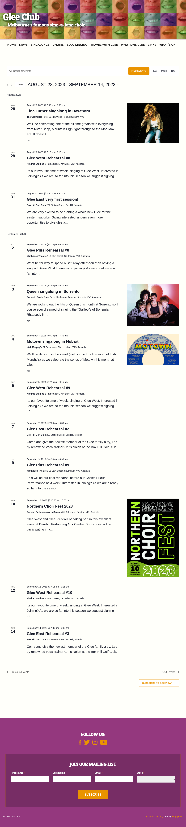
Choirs (58, 45)
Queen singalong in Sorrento (53, 291)
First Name (18, 773)
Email (98, 773)
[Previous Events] (7, 84)
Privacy (159, 816)
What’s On (167, 45)
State (140, 773)
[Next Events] (12, 84)
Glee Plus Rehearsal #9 (48, 465)
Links (152, 45)
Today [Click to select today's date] (20, 84)
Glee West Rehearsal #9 (48, 388)
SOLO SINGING (77, 45)
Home (11, 45)
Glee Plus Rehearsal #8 (48, 250)
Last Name (59, 772)
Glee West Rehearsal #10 (49, 592)
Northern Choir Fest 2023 (50, 506)
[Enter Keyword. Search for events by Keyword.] (67, 71)
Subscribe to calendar (157, 683)
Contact (150, 816)
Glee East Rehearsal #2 (48, 429)
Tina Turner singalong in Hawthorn (58, 111)
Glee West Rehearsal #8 (48, 158)
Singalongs (40, 45)
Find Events (138, 71)
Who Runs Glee (133, 45)
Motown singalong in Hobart (53, 341)
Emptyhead (177, 816)
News (23, 45)
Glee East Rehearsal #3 (48, 633)
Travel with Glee (104, 45)
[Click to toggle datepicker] (73, 84)
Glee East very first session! (52, 199)
